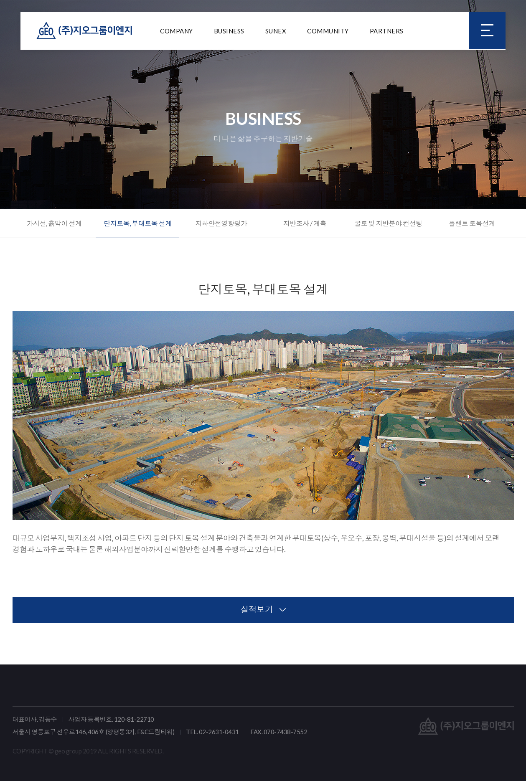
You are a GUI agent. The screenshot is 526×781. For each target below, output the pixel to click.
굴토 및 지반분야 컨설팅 (388, 223)
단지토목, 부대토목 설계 (138, 223)
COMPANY (176, 31)
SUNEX (276, 31)
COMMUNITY (328, 31)
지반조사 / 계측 (305, 223)
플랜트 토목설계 (472, 223)
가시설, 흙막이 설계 (54, 223)
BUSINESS (229, 31)
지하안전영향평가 (221, 223)
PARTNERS (387, 31)
